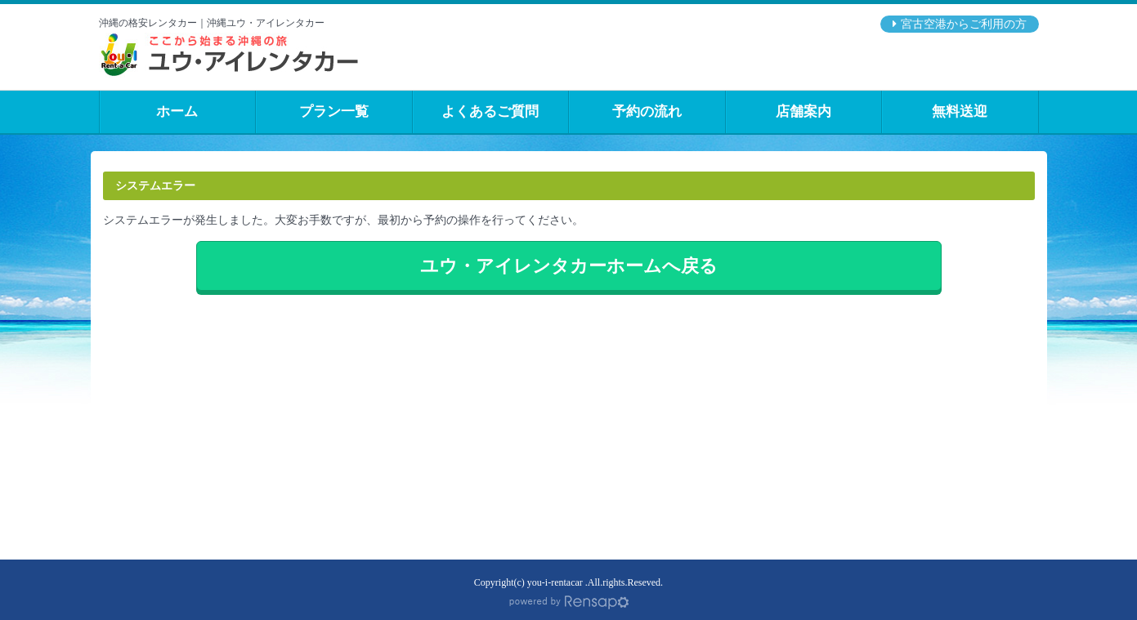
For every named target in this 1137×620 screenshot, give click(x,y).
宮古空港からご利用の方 (964, 24)
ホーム (177, 111)
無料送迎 (959, 111)
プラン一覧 (334, 111)
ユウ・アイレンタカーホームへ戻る (569, 266)
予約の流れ (647, 111)
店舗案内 (803, 111)
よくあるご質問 (490, 111)
